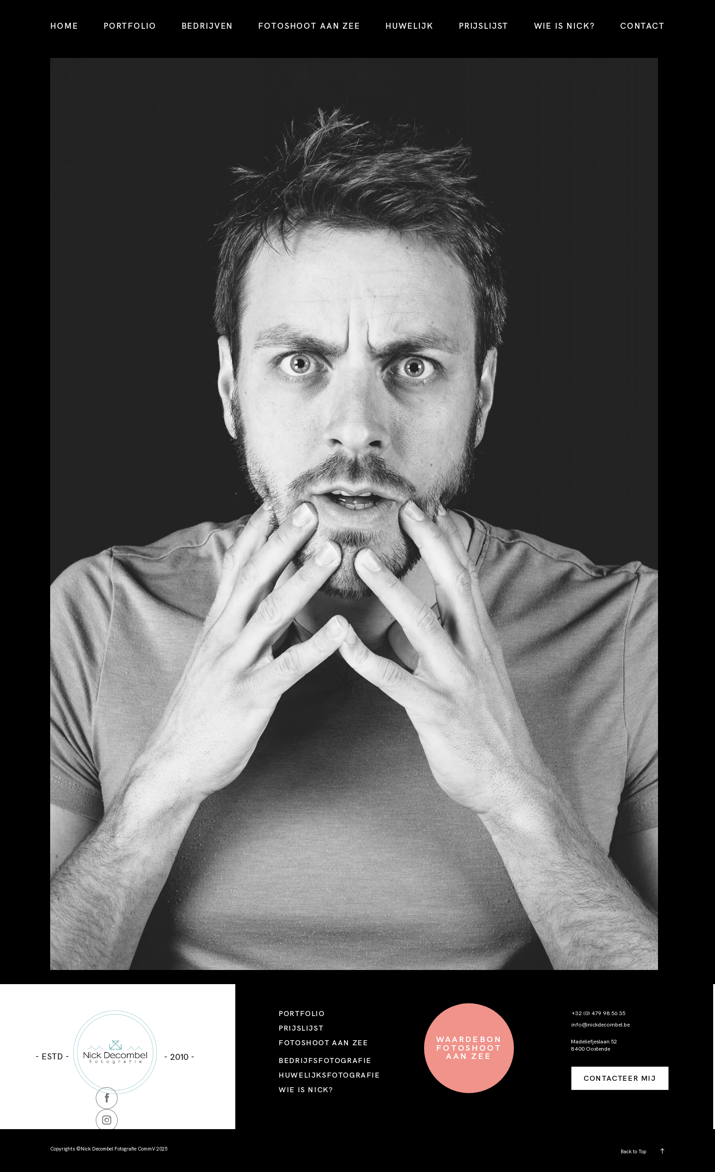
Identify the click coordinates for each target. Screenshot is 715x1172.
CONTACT (642, 26)
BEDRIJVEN (207, 26)
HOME (64, 26)
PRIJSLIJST (483, 26)
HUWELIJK (409, 26)
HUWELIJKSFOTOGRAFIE (329, 1074)
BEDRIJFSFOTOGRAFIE (325, 1060)
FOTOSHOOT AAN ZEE (309, 26)
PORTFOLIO (130, 26)
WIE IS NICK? (564, 26)
